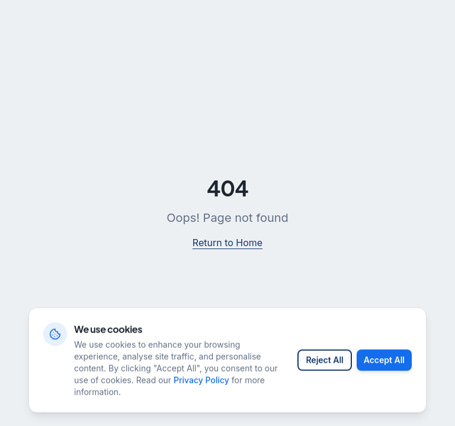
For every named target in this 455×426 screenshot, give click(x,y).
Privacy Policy (201, 393)
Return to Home (227, 242)
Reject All (324, 373)
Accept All (384, 373)
